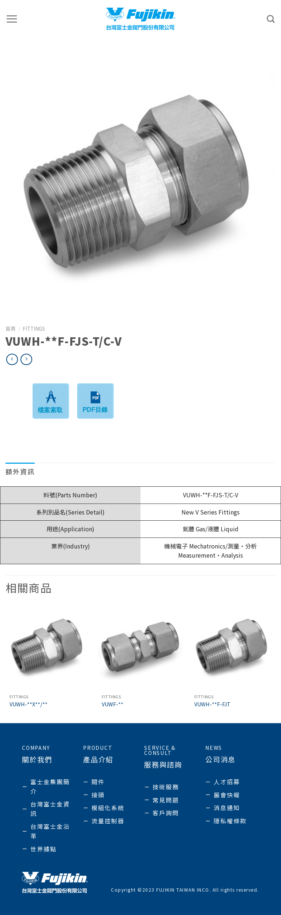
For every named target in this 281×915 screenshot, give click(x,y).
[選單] (12, 19)
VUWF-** (112, 704)
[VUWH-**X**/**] (48, 647)
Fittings (34, 328)
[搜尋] (271, 19)
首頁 (10, 328)
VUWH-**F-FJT (212, 704)
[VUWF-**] (140, 647)
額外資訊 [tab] (20, 471)
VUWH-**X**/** (29, 704)
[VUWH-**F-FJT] (233, 647)
